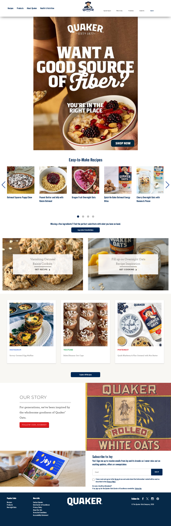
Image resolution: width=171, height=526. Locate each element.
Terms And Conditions (40, 512)
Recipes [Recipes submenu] (10, 8)
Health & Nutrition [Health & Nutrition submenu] (47, 8)
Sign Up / (106, 11)
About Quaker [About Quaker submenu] (32, 8)
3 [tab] (88, 216)
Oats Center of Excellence (41, 505)
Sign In (109, 11)
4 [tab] (93, 216)
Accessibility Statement (40, 515)
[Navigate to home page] (88, 7)
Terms (117, 479)
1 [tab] (84, 148)
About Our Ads (37, 510)
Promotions (131, 11)
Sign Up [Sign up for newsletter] (157, 472)
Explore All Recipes (85, 375)
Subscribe (138, 488)
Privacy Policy (111, 482)
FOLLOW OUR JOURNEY (34, 425)
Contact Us (141, 11)
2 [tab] (87, 148)
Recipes (9, 502)
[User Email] (121, 472)
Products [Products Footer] (10, 505)
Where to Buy (119, 11)
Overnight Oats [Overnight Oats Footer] (11, 507)
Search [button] (150, 13)
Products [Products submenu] (20, 8)
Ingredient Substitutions (85, 230)
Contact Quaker (38, 502)
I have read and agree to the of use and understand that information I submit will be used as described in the (125, 480)
